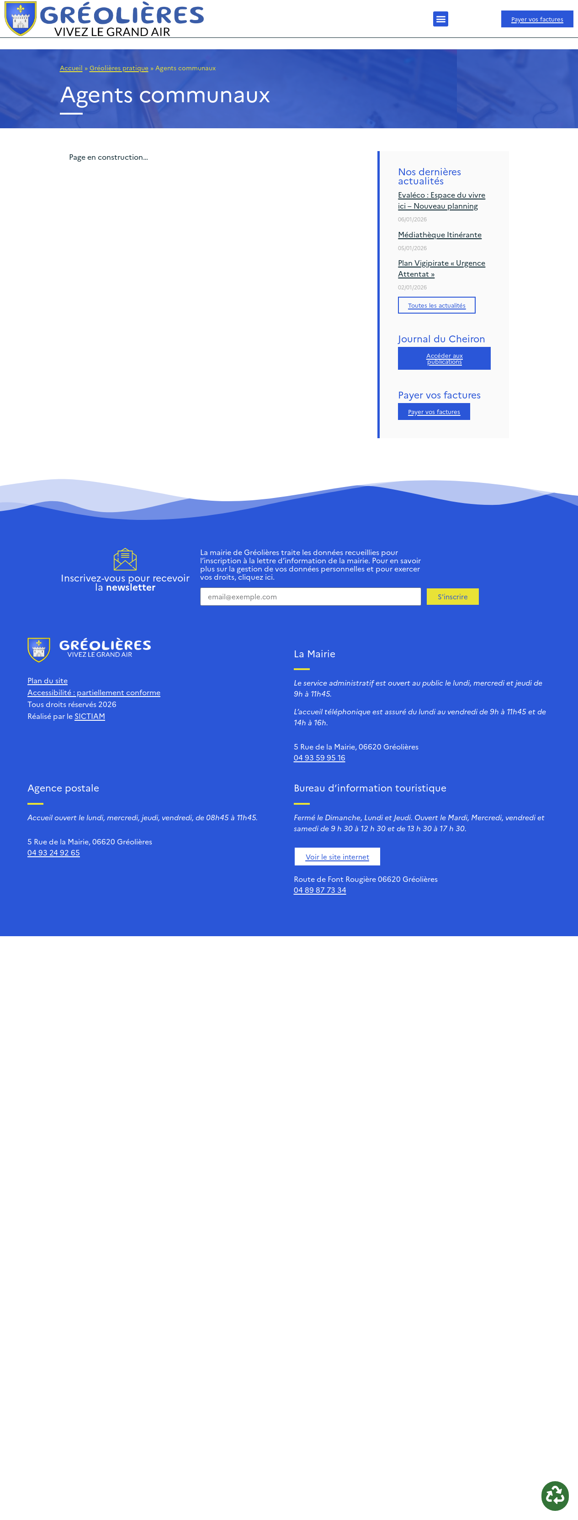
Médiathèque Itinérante (440, 234)
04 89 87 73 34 (320, 890)
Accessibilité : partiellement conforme (93, 692)
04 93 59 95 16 (319, 757)
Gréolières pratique (119, 67)
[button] (440, 18)
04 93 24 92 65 (53, 852)
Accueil (71, 67)
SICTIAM (89, 716)
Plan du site (47, 680)
